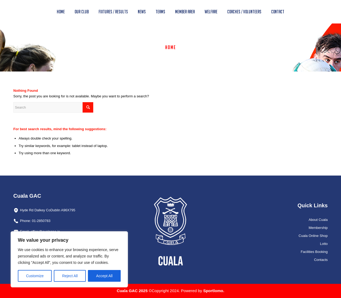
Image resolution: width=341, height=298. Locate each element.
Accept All (104, 276)
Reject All (70, 276)
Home (170, 47)
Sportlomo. (213, 290)
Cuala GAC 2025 (133, 290)
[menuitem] (60, 11)
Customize (35, 276)
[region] (69, 259)
